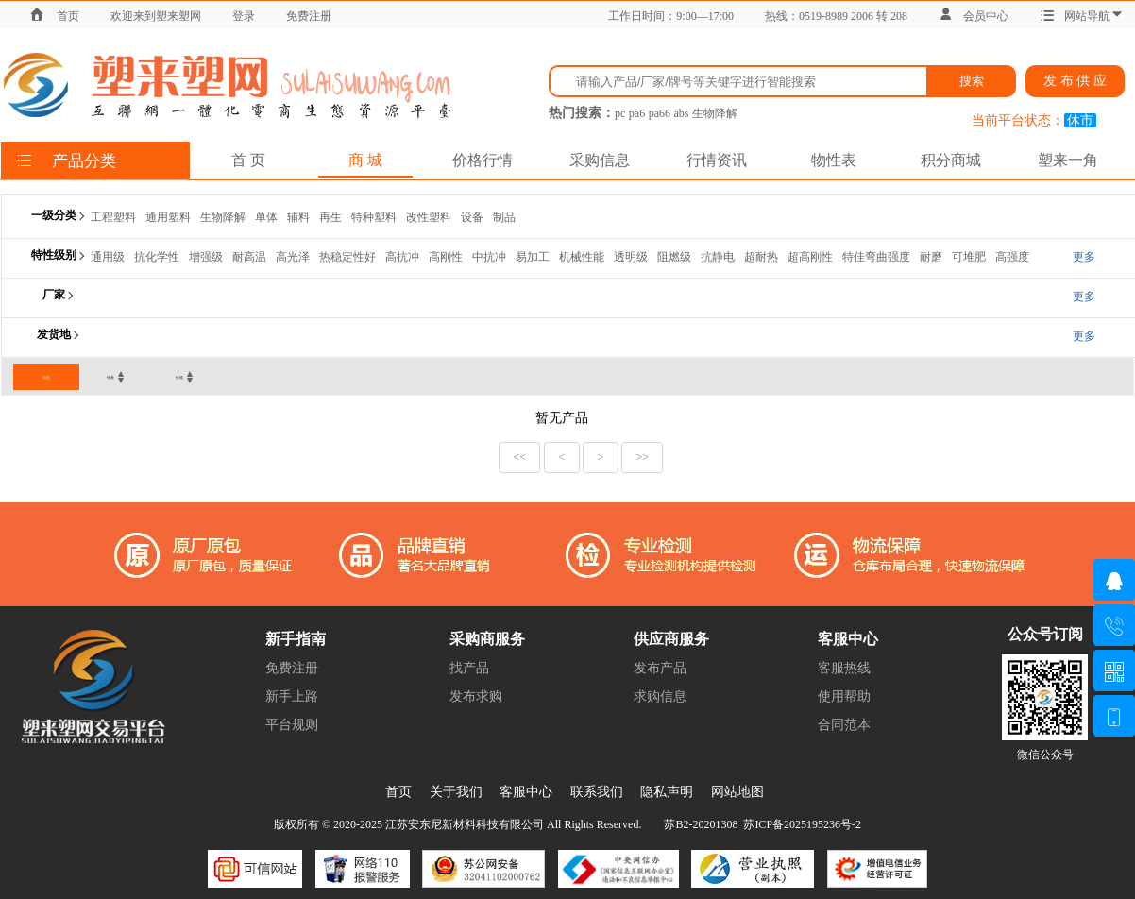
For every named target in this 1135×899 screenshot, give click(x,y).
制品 (504, 217)
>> (642, 457)
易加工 (533, 256)
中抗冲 (489, 256)
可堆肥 (969, 256)
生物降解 (714, 113)
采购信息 (599, 160)
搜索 (971, 81)
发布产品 (660, 668)
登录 (243, 16)
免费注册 (308, 16)
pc (620, 113)
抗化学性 (156, 256)
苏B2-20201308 (700, 824)
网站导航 (1082, 16)
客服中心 (526, 792)
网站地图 (737, 792)
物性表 (833, 160)
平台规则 (291, 725)
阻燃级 (674, 256)
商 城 (365, 160)
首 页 (248, 160)
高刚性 (446, 256)
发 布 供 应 (1075, 81)
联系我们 (596, 792)
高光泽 (293, 256)
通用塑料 (168, 217)
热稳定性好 (347, 256)
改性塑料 (428, 217)
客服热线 (844, 668)
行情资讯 (716, 160)
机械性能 (581, 256)
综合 (46, 377)
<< (520, 457)
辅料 (298, 217)
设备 (472, 217)
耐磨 (931, 256)
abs (680, 113)
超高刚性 (810, 256)
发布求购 (475, 696)
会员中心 (973, 16)
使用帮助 (844, 696)
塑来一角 (1068, 160)
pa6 (637, 113)
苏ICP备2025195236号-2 (802, 824)
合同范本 (844, 725)
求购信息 (660, 696)
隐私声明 (666, 792)
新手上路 (291, 696)
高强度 (1012, 256)
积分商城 (951, 160)
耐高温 (249, 256)
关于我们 (456, 792)
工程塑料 (113, 217)
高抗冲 (402, 256)
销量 (110, 377)
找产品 (469, 668)
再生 (330, 217)
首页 (68, 16)
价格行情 (482, 160)
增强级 (206, 256)
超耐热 (761, 256)
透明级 (631, 256)
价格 (179, 377)
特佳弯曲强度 (876, 256)
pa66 (659, 113)
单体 (266, 217)
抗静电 (718, 256)
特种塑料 (374, 217)
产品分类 (66, 161)
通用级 (108, 256)
